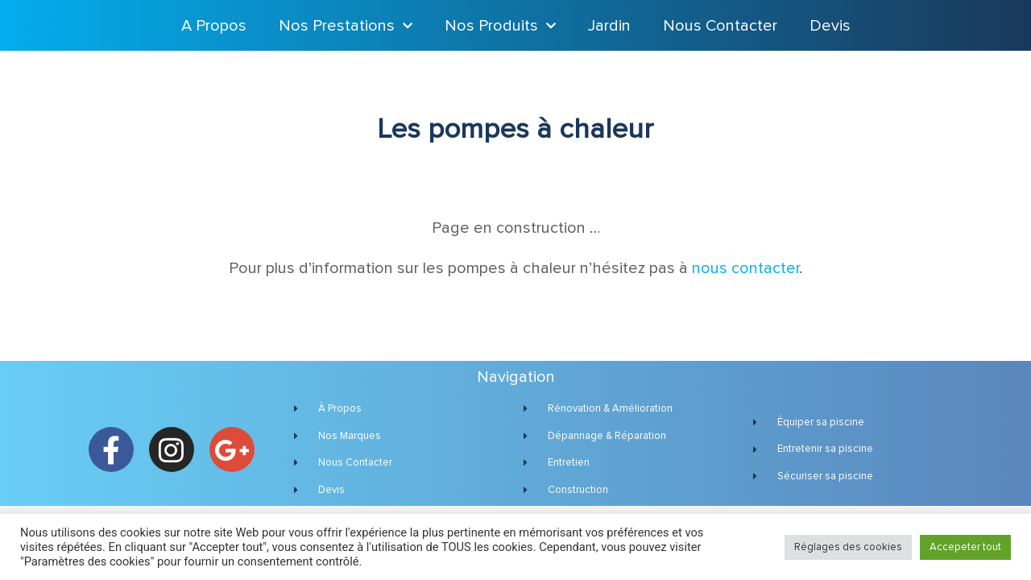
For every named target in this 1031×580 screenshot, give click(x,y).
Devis (830, 26)
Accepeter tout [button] (965, 547)
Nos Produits (500, 25)
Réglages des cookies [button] (848, 547)
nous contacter (745, 268)
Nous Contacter (720, 26)
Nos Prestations (345, 25)
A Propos (213, 26)
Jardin (609, 26)
